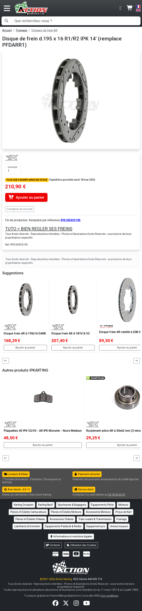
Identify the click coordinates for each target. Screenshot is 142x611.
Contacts (53, 545)
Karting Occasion (23, 504)
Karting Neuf (45, 504)
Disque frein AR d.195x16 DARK (25, 333)
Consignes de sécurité (20, 209)
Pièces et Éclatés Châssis (30, 519)
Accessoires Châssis (62, 519)
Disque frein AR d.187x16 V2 (70, 333)
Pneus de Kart (123, 511)
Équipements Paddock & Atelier (63, 526)
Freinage (21, 30)
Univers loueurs (119, 526)
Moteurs (123, 504)
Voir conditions (109, 595)
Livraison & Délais (16, 474)
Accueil (7, 30)
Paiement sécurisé (87, 474)
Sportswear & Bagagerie (72, 504)
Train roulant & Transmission (95, 519)
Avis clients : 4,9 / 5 (17, 489)
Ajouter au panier (26, 197)
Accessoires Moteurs (98, 511)
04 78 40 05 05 (116, 494)
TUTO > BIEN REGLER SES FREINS (38, 228)
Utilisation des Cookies (81, 545)
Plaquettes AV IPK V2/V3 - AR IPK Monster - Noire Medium (43, 430)
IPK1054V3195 (70, 220)
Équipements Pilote (102, 504)
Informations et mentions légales (71, 536)
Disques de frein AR (44, 30)
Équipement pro (96, 526)
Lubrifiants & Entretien (27, 526)
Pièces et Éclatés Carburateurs (28, 511)
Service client (84, 489)
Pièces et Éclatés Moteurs (66, 511)
